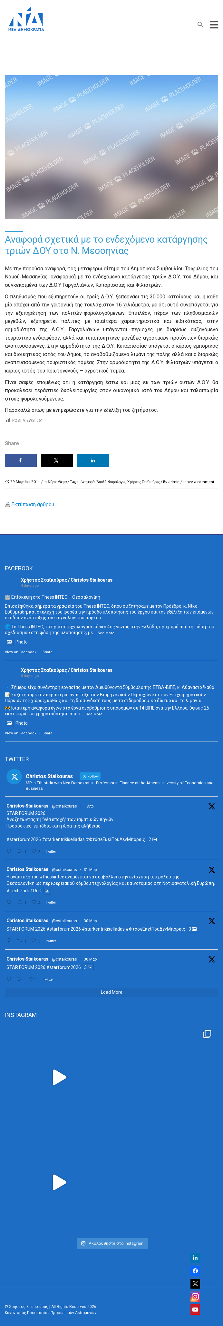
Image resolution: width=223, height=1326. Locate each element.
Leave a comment (198, 481)
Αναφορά (87, 481)
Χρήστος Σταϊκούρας (143, 481)
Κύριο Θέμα (57, 481)
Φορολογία (116, 481)
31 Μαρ (90, 869)
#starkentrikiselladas (63, 839)
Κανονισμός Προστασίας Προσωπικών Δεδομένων (50, 1313)
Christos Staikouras (27, 805)
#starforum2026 (23, 839)
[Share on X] (57, 460)
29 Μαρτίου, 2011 (25, 481)
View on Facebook (20, 652)
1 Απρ (89, 806)
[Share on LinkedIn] (93, 460)
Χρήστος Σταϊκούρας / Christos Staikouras (66, 580)
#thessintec (52, 876)
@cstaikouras (64, 806)
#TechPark (17, 890)
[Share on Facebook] (21, 460)
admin (173, 481)
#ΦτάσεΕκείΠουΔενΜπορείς (115, 839)
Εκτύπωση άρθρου (32, 504)
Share (48, 652)
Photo (16, 641)
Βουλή (101, 481)
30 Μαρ (90, 921)
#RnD (36, 890)
